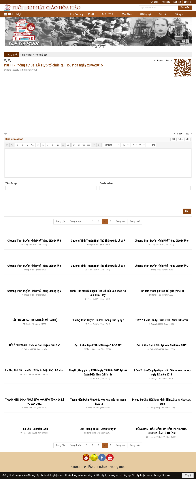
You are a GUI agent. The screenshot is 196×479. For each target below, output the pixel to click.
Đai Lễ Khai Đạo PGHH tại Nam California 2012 (161, 345)
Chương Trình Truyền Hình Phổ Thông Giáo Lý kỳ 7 (98, 240)
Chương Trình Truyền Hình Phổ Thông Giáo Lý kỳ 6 (161, 240)
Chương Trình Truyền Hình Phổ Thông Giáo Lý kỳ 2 (34, 290)
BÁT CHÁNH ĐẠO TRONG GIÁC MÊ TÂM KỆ (34, 320)
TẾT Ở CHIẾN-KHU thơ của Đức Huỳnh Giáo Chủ (34, 345)
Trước (160, 60)
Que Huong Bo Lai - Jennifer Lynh (98, 428)
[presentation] (28, 200)
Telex (180, 139)
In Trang (5, 133)
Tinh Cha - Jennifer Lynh (34, 428)
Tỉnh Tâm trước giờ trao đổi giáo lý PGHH (161, 290)
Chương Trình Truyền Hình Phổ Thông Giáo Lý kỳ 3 (161, 265)
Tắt (173, 139)
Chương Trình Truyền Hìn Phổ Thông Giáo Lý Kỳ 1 (98, 320)
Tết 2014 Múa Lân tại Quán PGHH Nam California (161, 320)
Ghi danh (154, 1)
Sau (167, 60)
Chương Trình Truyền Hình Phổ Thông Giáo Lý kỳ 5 (34, 265)
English (187, 1)
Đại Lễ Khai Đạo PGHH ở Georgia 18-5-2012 (98, 345)
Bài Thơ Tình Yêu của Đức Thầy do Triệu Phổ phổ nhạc (34, 370)
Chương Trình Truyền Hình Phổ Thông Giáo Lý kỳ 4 (98, 265)
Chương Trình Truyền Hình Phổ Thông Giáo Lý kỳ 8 (34, 240)
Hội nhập (166, 1)
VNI (187, 139)
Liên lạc (177, 1)
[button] (92, 14)
